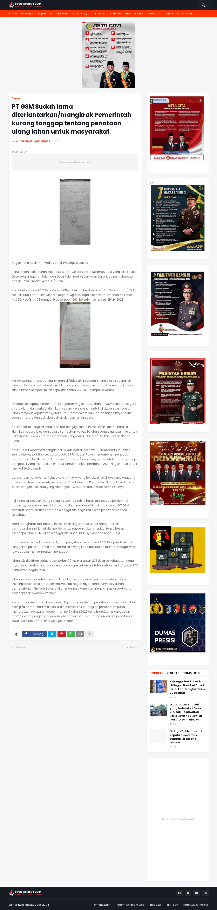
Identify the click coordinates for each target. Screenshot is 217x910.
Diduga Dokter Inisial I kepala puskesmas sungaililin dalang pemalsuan (186, 736)
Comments (191, 673)
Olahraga (154, 13)
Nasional (27, 13)
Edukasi (100, 13)
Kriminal (115, 13)
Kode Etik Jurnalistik (196, 905)
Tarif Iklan (171, 905)
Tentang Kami (102, 905)
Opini (169, 13)
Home (13, 13)
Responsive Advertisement (75, 162)
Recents (173, 673)
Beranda (17, 98)
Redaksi (155, 905)
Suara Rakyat (81, 13)
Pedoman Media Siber (131, 905)
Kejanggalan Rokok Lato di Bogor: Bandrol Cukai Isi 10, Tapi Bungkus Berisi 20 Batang (187, 687)
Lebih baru (18, 647)
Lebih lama (132, 647)
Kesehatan (184, 13)
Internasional (134, 13)
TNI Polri (62, 13)
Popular (156, 673)
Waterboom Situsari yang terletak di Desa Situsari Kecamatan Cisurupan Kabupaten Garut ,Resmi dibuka (186, 712)
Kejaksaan (45, 13)
